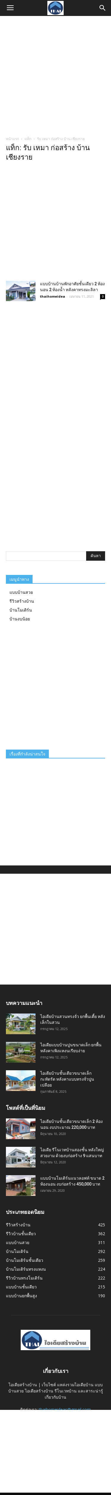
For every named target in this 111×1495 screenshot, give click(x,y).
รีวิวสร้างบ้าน (21, 601)
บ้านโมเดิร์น (20, 610)
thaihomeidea (52, 296)
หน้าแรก (12, 138)
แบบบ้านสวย (21, 592)
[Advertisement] (55, 74)
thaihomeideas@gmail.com (65, 1409)
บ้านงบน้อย (19, 619)
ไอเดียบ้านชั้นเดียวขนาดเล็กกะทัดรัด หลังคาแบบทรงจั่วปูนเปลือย (67, 1079)
